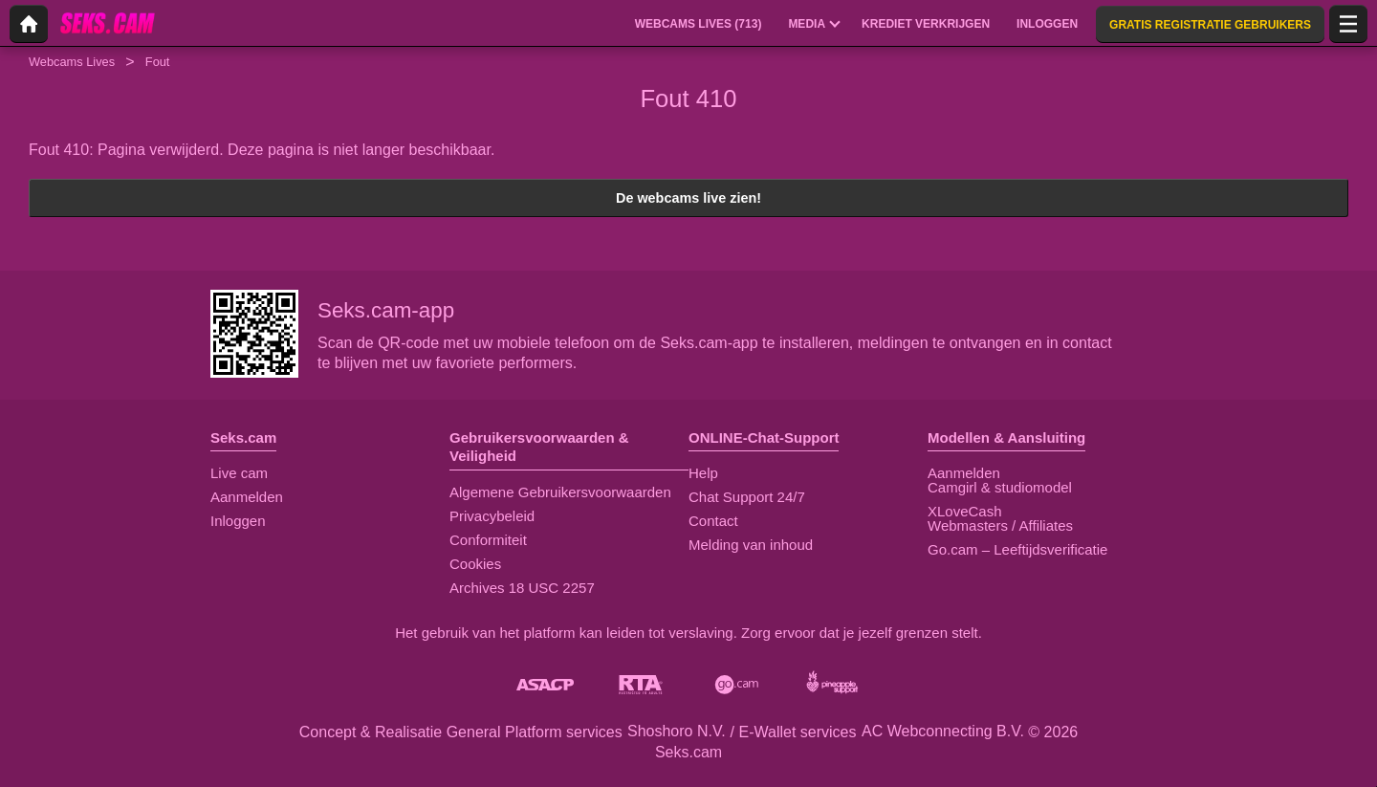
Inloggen (238, 521)
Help (703, 473)
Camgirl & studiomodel (1000, 487)
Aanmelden (246, 497)
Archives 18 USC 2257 (522, 587)
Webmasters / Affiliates (1000, 525)
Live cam (239, 473)
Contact (713, 521)
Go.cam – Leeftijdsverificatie (1017, 549)
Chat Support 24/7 (746, 497)
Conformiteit (488, 540)
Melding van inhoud (750, 544)
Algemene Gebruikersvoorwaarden (560, 492)
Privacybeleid (492, 516)
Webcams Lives (72, 62)
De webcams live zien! (688, 198)
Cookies (475, 564)
